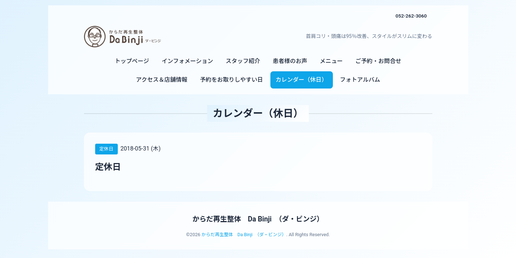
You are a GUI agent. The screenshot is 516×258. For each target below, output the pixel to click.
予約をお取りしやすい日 (231, 79)
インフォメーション (187, 61)
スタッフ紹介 (243, 61)
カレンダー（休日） (301, 79)
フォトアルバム (360, 79)
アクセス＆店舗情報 (161, 79)
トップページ (132, 61)
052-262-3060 (410, 16)
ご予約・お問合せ (378, 61)
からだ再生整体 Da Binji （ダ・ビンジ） (258, 219)
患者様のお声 (290, 61)
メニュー (331, 61)
